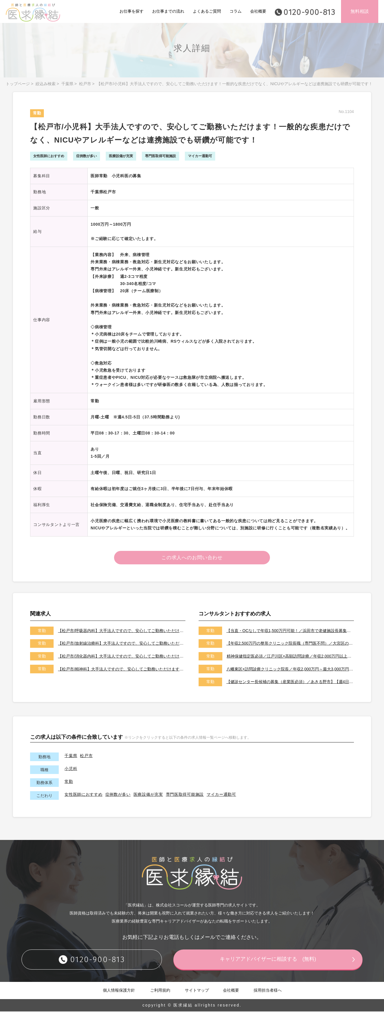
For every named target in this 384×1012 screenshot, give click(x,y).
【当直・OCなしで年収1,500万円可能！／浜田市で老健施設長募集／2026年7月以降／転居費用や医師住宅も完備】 (290, 631)
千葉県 (67, 83)
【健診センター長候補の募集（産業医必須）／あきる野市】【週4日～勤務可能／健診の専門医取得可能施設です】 (290, 682)
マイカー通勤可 (221, 795)
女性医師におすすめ (83, 795)
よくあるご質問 (207, 11)
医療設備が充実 (148, 795)
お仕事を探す (131, 11)
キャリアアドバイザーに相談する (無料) (268, 960)
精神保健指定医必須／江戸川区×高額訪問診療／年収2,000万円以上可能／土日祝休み (290, 656)
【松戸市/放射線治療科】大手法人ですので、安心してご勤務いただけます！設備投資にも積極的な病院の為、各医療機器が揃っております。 (121, 644)
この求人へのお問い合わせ (192, 558)
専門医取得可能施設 (185, 795)
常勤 (68, 782)
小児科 (70, 769)
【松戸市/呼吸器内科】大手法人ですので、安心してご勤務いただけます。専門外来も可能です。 (121, 631)
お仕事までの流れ (168, 11)
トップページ (18, 83)
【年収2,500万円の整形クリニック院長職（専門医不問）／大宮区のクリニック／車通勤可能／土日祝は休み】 (290, 644)
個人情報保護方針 (119, 990)
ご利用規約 (160, 990)
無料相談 (359, 11)
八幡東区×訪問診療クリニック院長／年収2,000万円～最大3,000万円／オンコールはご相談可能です (290, 669)
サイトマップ (197, 990)
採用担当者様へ (268, 990)
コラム (236, 11)
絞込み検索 (46, 83)
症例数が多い (118, 795)
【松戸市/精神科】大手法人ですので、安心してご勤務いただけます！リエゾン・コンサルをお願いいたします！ (121, 669)
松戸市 (85, 83)
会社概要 (258, 11)
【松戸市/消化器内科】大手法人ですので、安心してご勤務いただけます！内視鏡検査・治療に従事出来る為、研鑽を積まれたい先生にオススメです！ (121, 656)
